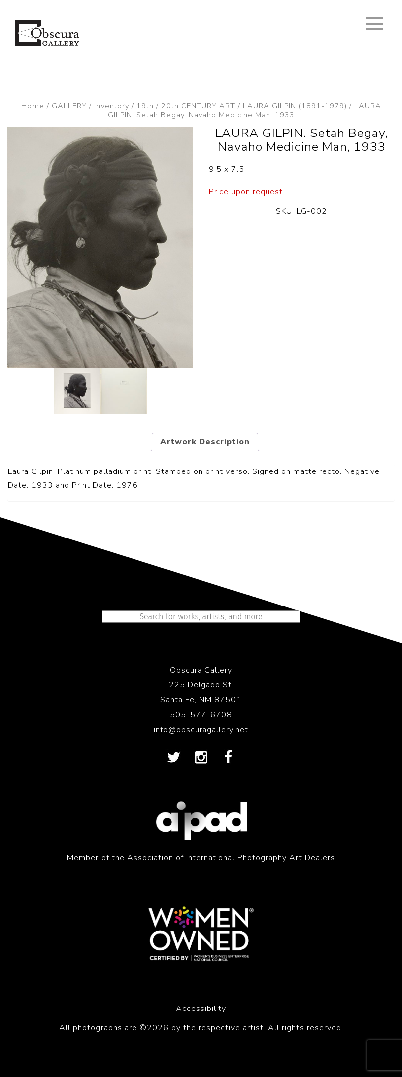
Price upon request (246, 191)
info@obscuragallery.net (201, 729)
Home (32, 106)
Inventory (111, 106)
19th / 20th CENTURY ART (185, 106)
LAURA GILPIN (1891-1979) (295, 106)
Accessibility (201, 1008)
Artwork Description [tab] (205, 441)
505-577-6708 (201, 714)
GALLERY (69, 106)
